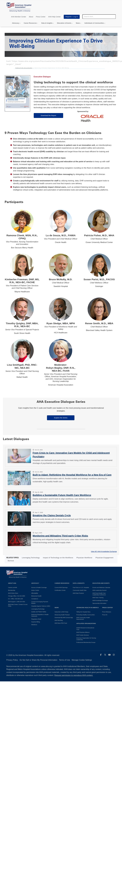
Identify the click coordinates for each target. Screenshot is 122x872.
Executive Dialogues (23, 67)
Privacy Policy (12, 660)
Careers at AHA (12, 587)
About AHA (12, 583)
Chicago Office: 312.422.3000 (16, 596)
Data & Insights (46, 23)
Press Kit (104, 614)
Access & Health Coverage (39, 587)
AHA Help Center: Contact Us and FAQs (17, 605)
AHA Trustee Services (82, 635)
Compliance (34, 598)
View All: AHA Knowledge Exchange (104, 551)
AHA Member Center (18, 17)
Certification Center (60, 590)
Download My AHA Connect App (64, 617)
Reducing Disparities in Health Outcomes (39, 615)
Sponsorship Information (99, 603)
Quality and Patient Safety (38, 611)
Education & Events (64, 23)
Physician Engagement (104, 558)
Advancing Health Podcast (62, 614)
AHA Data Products (78, 593)
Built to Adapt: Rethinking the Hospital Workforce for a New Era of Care (72, 474)
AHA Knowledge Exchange (100, 600)
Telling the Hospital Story (83, 612)
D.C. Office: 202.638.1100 (15, 598)
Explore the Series (60, 418)
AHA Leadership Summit (99, 590)
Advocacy (15, 23)
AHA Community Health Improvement (83, 618)
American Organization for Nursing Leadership (86, 638)
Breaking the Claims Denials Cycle (52, 515)
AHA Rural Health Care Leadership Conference (99, 593)
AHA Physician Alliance (83, 632)
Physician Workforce (84, 558)
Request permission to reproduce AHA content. (73, 675)
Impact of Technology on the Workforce (58, 558)
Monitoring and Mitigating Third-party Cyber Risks (60, 535)
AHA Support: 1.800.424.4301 (16, 601)
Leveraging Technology (31, 558)
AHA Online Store (13, 593)
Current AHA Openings (61, 587)
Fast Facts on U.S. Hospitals (81, 587)
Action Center (35, 590)
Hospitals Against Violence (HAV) (40, 606)
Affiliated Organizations (86, 623)
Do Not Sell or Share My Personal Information (38, 660)
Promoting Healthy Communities (85, 614)
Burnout (11, 561)
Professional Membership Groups (85, 642)
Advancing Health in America (87, 607)
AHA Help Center (54, 17)
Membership (11, 590)
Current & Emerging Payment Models (39, 602)
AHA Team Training (97, 597)
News (78, 23)
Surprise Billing (35, 622)
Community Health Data (79, 590)
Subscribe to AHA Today (61, 612)
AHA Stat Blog (59, 620)
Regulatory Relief (36, 619)
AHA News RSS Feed (61, 623)
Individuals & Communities (94, 23)
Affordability (34, 593)
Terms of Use (64, 660)
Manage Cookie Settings (82, 660)
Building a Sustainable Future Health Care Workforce (62, 495)
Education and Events (100, 583)
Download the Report (48, 115)
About (31, 17)
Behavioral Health (36, 596)
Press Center (40, 17)
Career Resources (30, 23)
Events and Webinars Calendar (101, 587)
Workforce (34, 624)
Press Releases (106, 612)
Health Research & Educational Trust (85, 628)
